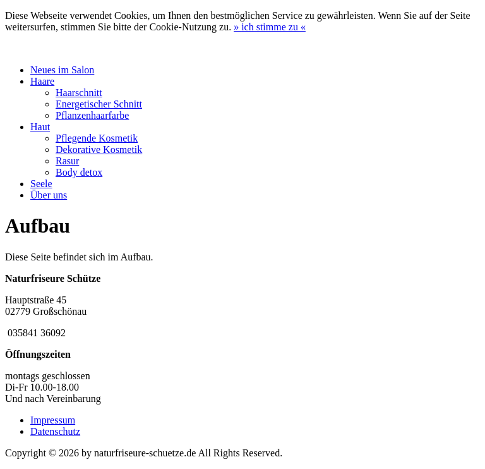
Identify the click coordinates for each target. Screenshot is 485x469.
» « (270, 26)
